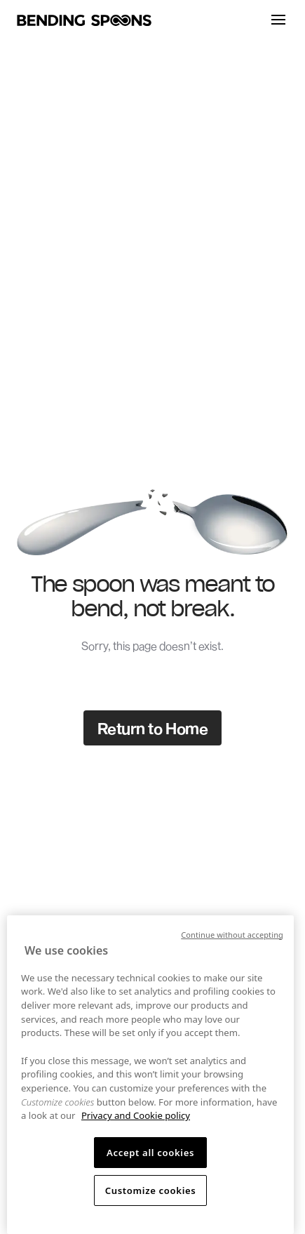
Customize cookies (150, 1190)
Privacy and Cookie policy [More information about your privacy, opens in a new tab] (135, 1115)
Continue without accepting (232, 934)
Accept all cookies (150, 1152)
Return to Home (152, 728)
